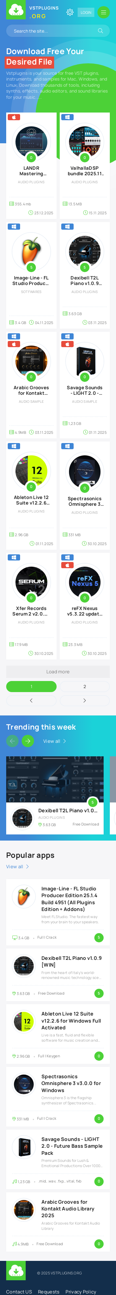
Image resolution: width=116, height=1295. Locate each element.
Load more (58, 671)
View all (51, 741)
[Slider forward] (28, 741)
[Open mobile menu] (103, 12)
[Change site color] (70, 12)
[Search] (100, 31)
